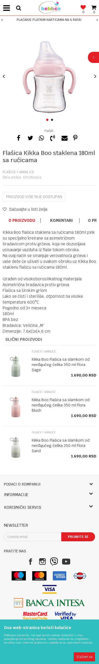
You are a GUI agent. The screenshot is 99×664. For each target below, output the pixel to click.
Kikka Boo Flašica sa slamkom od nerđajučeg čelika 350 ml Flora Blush (60, 405)
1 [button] (48, 120)
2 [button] (53, 120)
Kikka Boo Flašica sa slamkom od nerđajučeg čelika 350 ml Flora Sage (60, 364)
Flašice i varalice (18, 172)
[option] (49, 20)
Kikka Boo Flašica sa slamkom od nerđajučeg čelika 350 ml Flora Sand (60, 445)
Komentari (61, 220)
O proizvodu (21, 220)
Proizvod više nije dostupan (34, 196)
